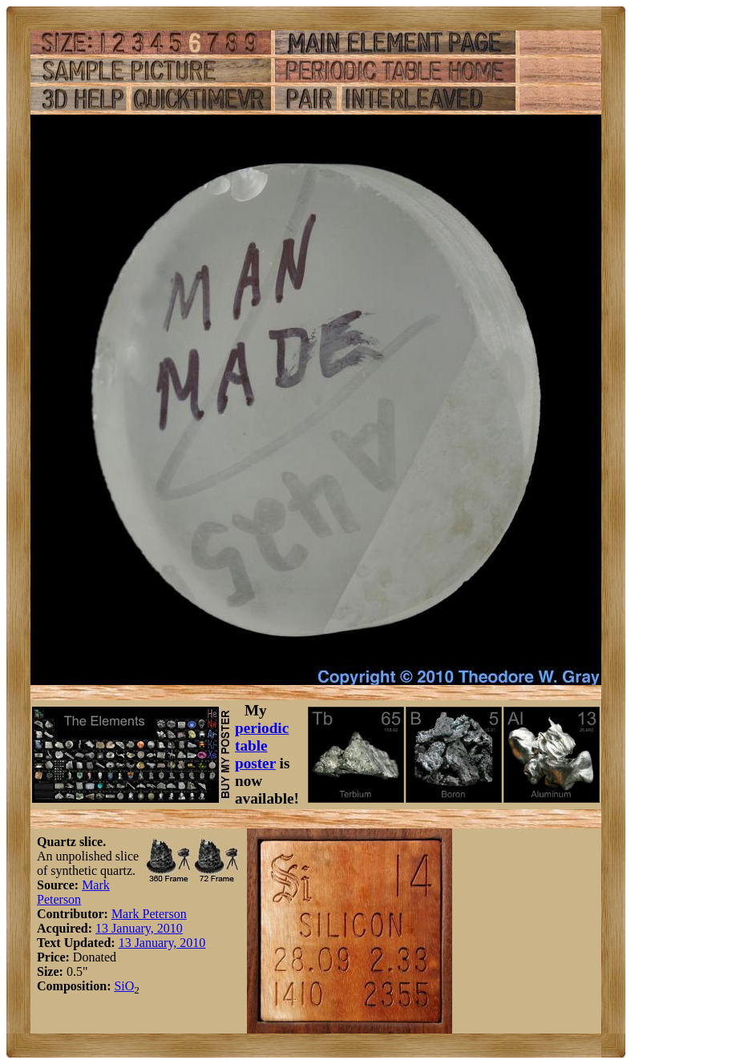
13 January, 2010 (139, 928)
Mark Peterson (73, 892)
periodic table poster (262, 745)
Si (119, 986)
